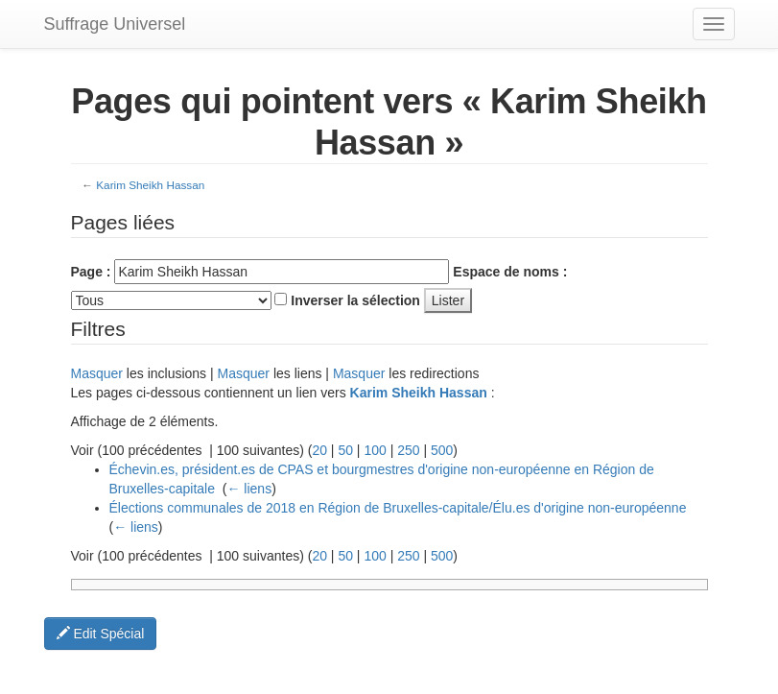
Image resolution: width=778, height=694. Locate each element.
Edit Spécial (101, 633)
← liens (248, 488)
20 (319, 450)
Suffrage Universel (115, 24)
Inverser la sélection (355, 300)
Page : (91, 271)
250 (408, 450)
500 (442, 450)
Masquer (97, 373)
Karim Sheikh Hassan (150, 185)
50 (345, 450)
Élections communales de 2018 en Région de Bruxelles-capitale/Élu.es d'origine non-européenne (398, 507)
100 (375, 450)
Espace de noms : (510, 271)
